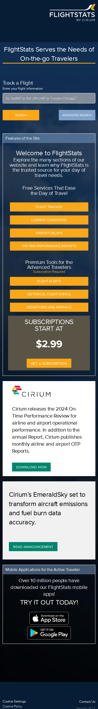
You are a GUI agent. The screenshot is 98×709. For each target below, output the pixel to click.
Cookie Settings (14, 701)
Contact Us (87, 701)
